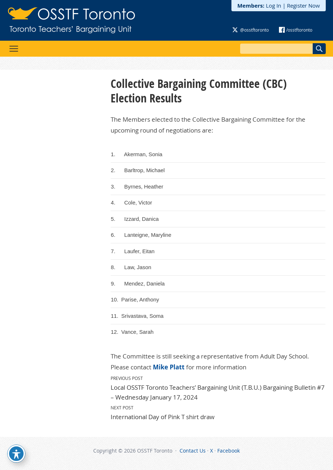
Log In (273, 5)
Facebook (228, 450)
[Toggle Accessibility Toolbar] (16, 453)
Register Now (303, 5)
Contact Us (193, 450)
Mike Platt (168, 367)
